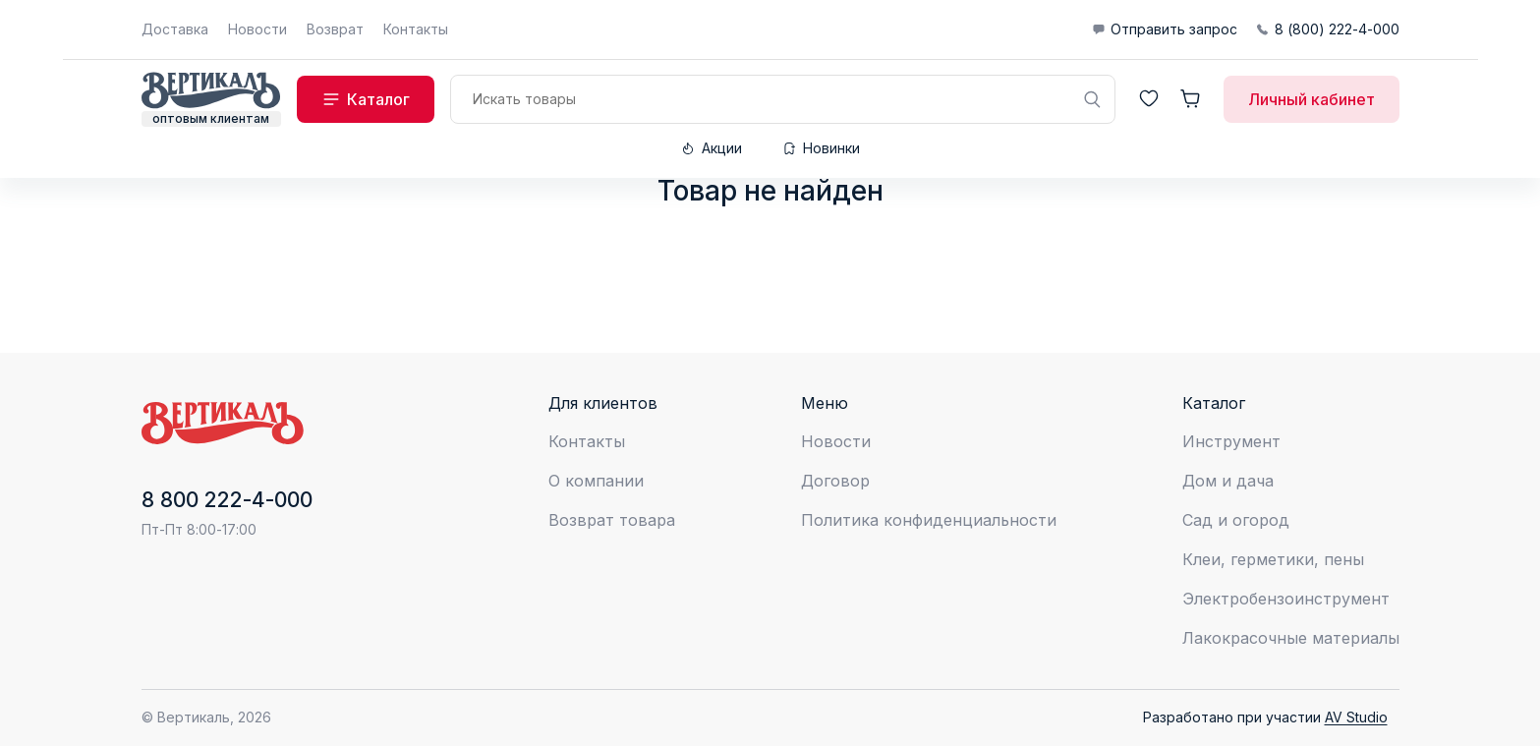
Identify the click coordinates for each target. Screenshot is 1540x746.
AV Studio (1356, 717)
